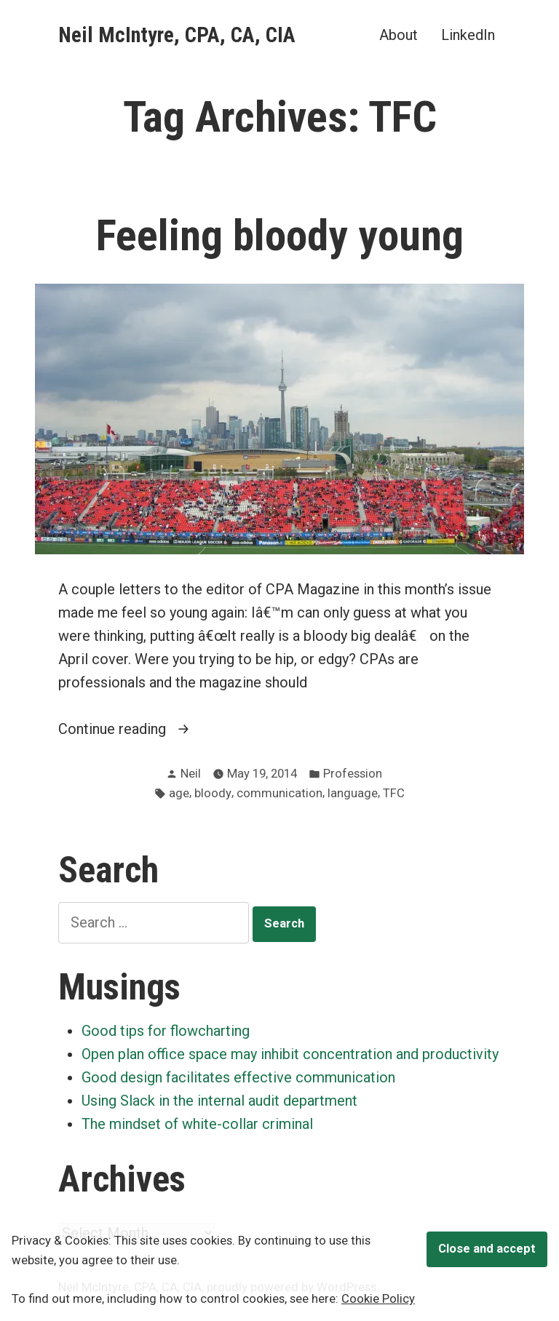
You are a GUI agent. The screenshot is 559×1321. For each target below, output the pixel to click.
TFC (394, 793)
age (179, 793)
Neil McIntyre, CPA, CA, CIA (177, 35)
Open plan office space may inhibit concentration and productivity (290, 1054)
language (353, 793)
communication (279, 793)
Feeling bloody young (280, 235)
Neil (191, 774)
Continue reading (139, 729)
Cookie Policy (378, 1299)
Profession (352, 774)
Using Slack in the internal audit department (219, 1100)
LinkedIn (468, 34)
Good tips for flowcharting (166, 1030)
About (398, 34)
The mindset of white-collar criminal (197, 1124)
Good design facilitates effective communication (238, 1077)
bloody (212, 793)
